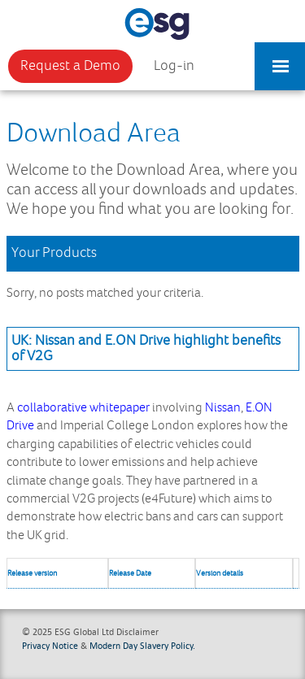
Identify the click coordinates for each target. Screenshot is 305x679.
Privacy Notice (50, 645)
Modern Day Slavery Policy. (142, 645)
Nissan (223, 408)
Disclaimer (137, 631)
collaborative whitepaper (83, 408)
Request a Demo (70, 66)
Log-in (174, 66)
